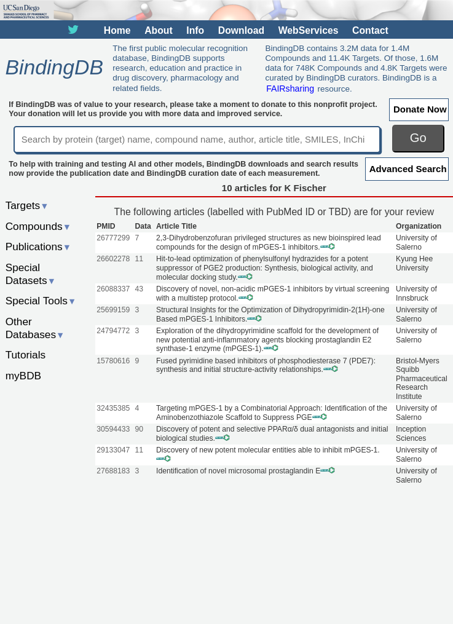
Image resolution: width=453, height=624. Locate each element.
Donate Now (420, 109)
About (158, 30)
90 (139, 429)
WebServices (308, 30)
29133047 (113, 450)
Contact (370, 30)
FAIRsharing (290, 88)
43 (139, 289)
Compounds (38, 226)
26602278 (113, 259)
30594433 (113, 429)
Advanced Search (408, 169)
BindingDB (54, 67)
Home (117, 30)
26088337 (113, 289)
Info (195, 30)
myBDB (23, 375)
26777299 (113, 238)
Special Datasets (31, 273)
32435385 (113, 408)
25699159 (113, 310)
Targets (27, 205)
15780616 (113, 361)
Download (241, 30)
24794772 (113, 330)
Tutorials (26, 355)
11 (139, 259)
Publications (38, 246)
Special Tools (41, 300)
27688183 (113, 471)
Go (418, 137)
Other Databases (35, 328)
